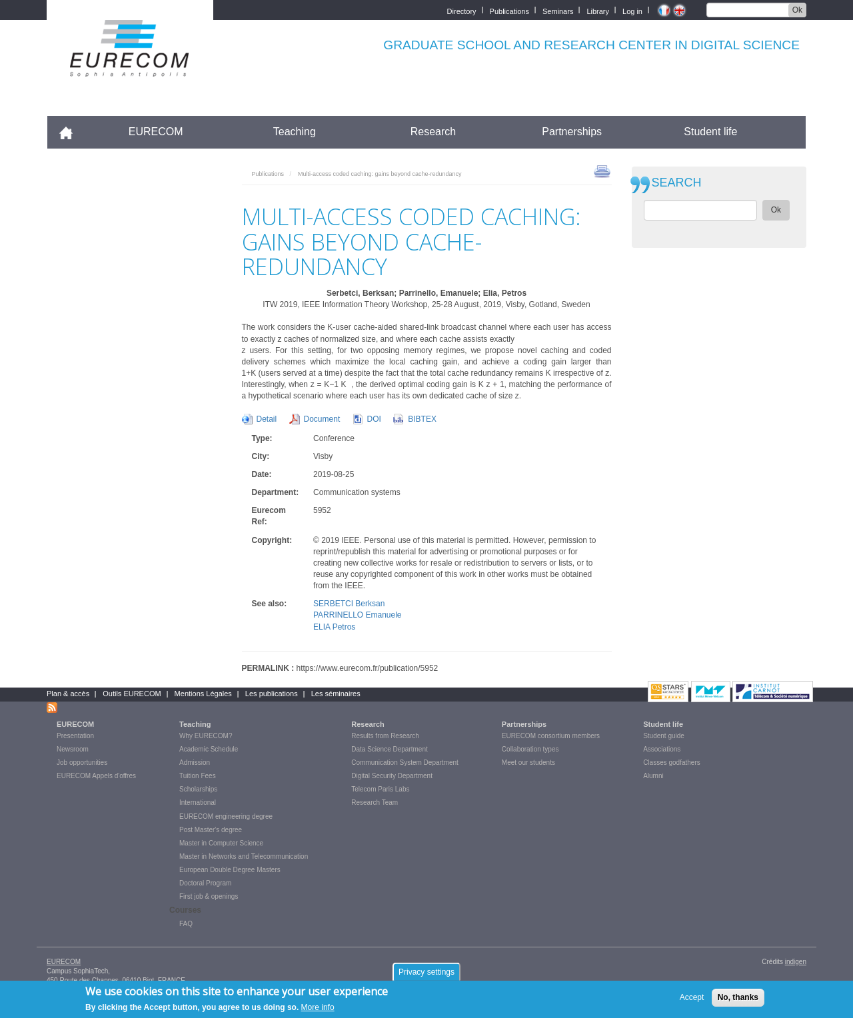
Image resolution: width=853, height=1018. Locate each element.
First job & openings (208, 896)
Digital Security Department (391, 775)
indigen (795, 961)
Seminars (557, 10)
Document (322, 419)
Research (433, 131)
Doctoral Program (205, 883)
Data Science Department (389, 749)
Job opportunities (82, 762)
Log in (632, 10)
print (602, 171)
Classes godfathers (671, 762)
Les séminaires (336, 694)
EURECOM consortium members (551, 736)
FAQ (186, 923)
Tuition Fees (197, 775)
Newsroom (73, 749)
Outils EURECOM (132, 694)
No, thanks (738, 1000)
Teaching (294, 131)
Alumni (653, 775)
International (197, 802)
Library (597, 10)
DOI (374, 419)
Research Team (374, 802)
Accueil (71, 131)
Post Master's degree (210, 829)
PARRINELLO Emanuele (357, 615)
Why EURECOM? (205, 736)
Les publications (271, 694)
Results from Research (385, 736)
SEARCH (677, 183)
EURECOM (156, 131)
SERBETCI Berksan (349, 603)
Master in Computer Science (221, 843)
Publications (509, 10)
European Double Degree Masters (230, 869)
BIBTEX (422, 419)
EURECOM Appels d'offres (96, 775)
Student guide (663, 736)
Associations (661, 749)
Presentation (75, 736)
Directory (461, 10)
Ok (797, 10)
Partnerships (572, 131)
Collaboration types (530, 749)
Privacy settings (426, 974)
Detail (267, 419)
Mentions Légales (203, 694)
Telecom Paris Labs (380, 789)
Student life (710, 131)
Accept (692, 1000)
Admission (194, 762)
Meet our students (528, 762)
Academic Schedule (208, 749)
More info (318, 1010)
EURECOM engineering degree (226, 816)
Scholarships (198, 789)
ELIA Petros (334, 627)
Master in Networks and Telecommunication (243, 856)
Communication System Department (404, 762)
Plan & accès (68, 694)
